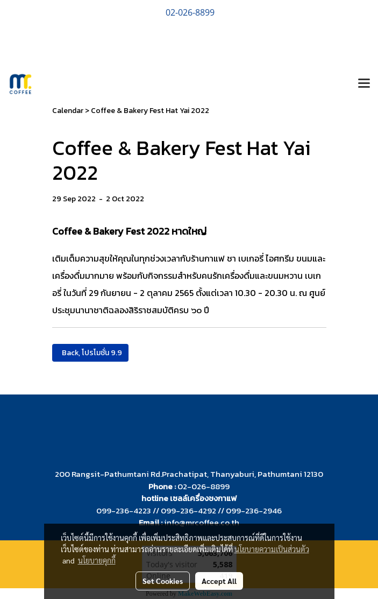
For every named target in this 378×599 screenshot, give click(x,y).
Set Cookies (162, 581)
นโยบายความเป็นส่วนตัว (271, 549)
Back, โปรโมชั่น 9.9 (90, 352)
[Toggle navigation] (364, 84)
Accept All (219, 581)
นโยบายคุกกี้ (97, 560)
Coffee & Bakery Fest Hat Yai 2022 (150, 110)
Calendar (67, 110)
